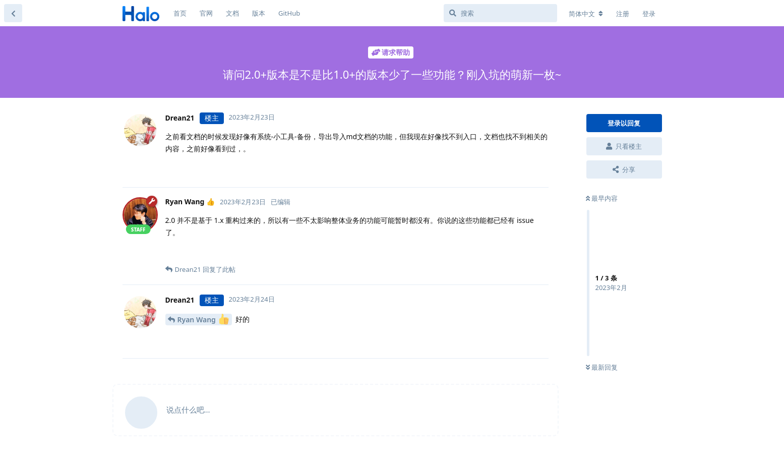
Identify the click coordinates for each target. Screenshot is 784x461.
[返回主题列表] (13, 13)
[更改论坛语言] (586, 14)
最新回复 (602, 367)
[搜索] (500, 13)
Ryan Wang (203, 319)
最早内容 (602, 198)
